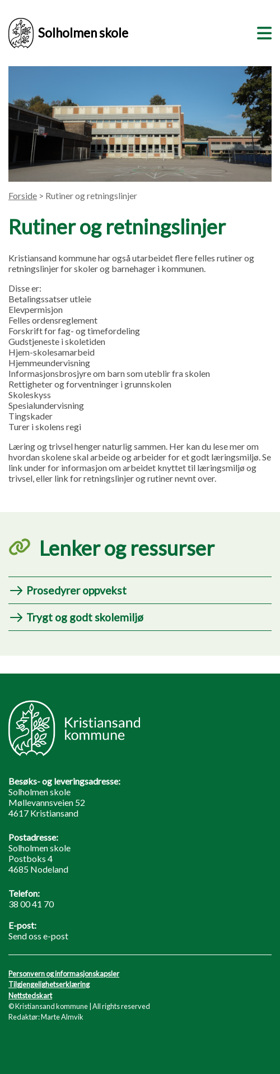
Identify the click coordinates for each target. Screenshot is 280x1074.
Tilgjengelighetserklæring (49, 984)
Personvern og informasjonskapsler (63, 973)
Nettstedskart (30, 995)
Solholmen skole (68, 33)
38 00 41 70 (31, 903)
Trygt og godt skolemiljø (84, 617)
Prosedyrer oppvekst (76, 590)
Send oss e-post (38, 935)
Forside (22, 195)
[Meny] (262, 31)
